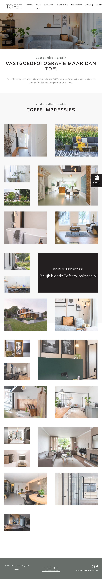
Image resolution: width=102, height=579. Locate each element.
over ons (38, 6)
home (29, 5)
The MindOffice (93, 570)
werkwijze (62, 5)
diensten (48, 5)
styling (89, 5)
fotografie (76, 5)
